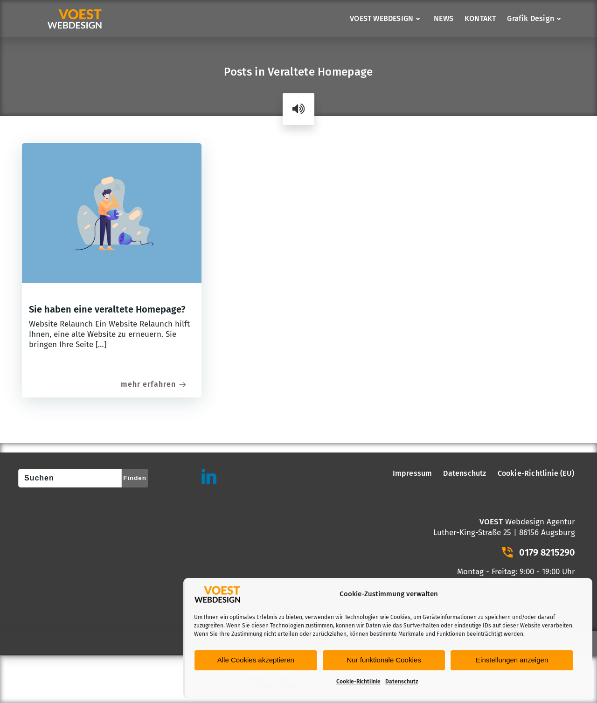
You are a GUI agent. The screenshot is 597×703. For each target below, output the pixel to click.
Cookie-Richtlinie (358, 681)
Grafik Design (535, 18)
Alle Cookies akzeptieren (255, 660)
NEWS (443, 18)
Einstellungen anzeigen (512, 660)
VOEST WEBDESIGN (386, 18)
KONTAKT (480, 18)
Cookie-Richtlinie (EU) (536, 473)
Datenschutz (401, 681)
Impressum (412, 473)
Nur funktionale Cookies (384, 660)
